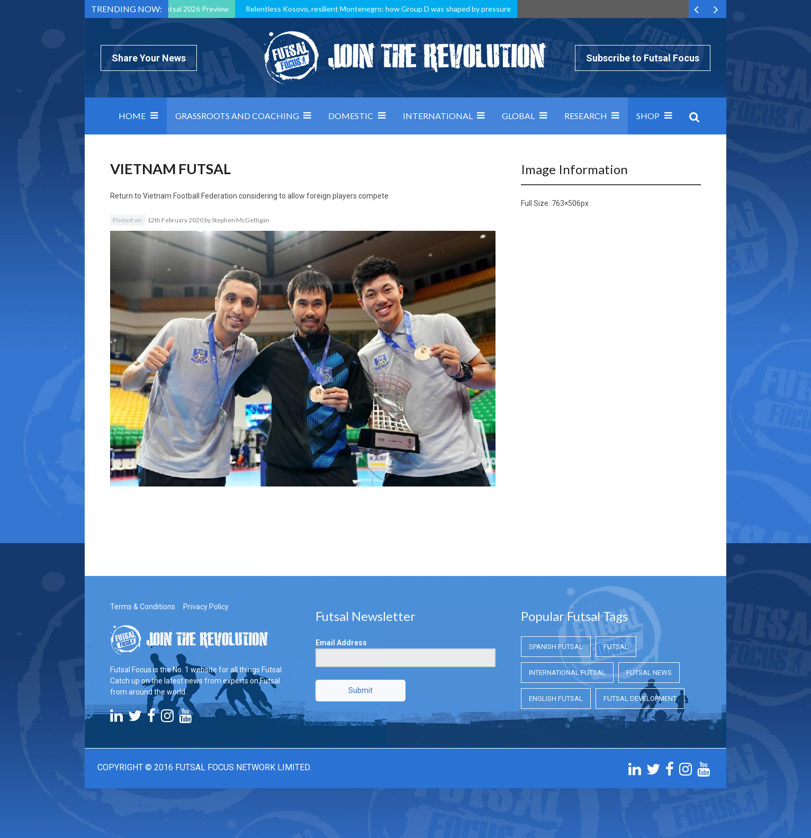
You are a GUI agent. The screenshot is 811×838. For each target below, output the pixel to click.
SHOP (648, 116)
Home (132, 116)
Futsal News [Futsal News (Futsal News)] (649, 673)
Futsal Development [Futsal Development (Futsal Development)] (640, 698)
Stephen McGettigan (240, 220)
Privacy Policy (206, 606)
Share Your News (149, 58)
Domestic (350, 116)
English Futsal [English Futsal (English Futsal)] (556, 698)
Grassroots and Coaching (237, 116)
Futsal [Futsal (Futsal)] (615, 647)
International (438, 116)
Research (585, 116)
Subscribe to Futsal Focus (642, 58)
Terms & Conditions (142, 606)
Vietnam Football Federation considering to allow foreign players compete (266, 196)
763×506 (566, 203)
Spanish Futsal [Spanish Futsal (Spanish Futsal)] (556, 647)
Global (518, 116)
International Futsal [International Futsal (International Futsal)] (567, 673)
